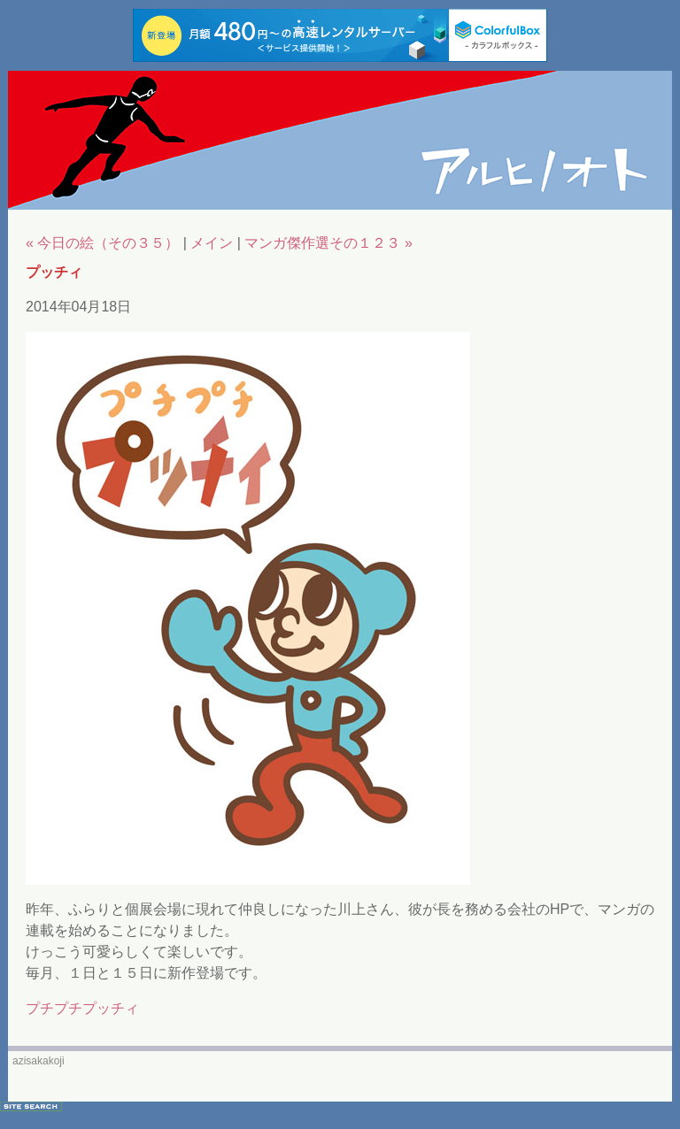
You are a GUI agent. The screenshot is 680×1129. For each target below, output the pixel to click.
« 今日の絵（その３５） (102, 242)
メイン (211, 242)
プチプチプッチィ (82, 1008)
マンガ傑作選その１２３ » (328, 242)
